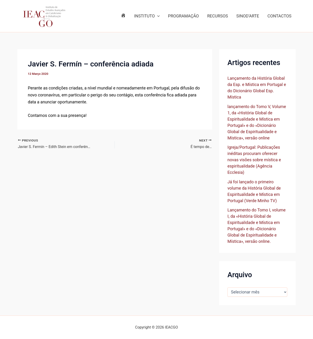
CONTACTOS (279, 15)
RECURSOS (217, 15)
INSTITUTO (147, 16)
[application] (157, 16)
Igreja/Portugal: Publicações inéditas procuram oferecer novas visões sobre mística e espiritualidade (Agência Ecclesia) (254, 160)
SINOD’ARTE (247, 15)
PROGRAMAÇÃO (183, 15)
